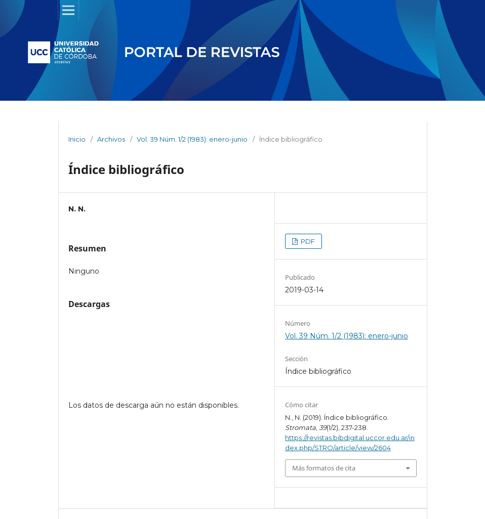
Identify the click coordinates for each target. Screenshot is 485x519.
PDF (307, 241)
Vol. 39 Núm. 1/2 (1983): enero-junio (192, 139)
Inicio (77, 139)
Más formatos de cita (323, 467)
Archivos (111, 139)
